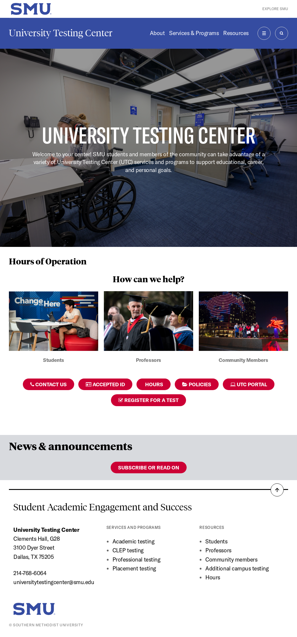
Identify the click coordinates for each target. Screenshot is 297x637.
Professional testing (136, 559)
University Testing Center (60, 33)
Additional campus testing (237, 568)
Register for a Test (148, 400)
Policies (196, 384)
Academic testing (133, 541)
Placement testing (134, 568)
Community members (231, 559)
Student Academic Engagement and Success (102, 507)
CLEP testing (128, 550)
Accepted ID (105, 384)
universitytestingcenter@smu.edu (53, 582)
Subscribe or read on (148, 467)
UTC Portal (248, 384)
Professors (218, 550)
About (157, 33)
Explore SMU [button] (275, 9)
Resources (236, 33)
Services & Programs (194, 33)
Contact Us (48, 384)
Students (216, 541)
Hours (153, 384)
